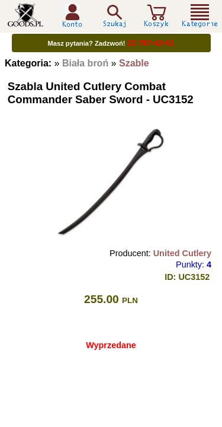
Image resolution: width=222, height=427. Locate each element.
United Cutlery (182, 253)
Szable (134, 63)
